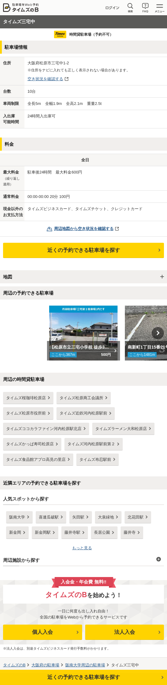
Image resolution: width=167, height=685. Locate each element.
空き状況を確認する (45, 79)
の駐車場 (45, 665)
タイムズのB (14, 665)
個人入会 (42, 632)
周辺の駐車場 (85, 665)
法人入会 (124, 632)
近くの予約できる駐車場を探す (83, 250)
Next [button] (158, 333)
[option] (83, 333)
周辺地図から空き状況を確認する (84, 228)
